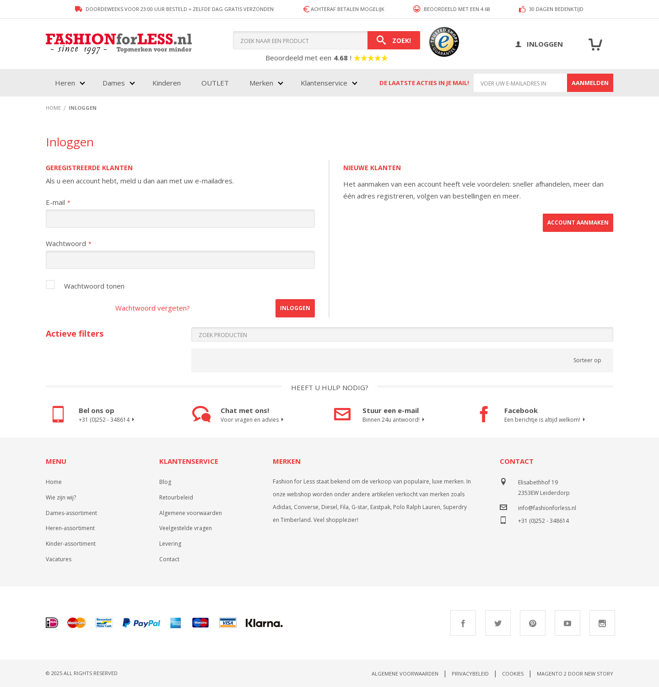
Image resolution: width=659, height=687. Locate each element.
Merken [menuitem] (261, 82)
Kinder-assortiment (71, 543)
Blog (165, 482)
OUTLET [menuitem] (215, 82)
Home (54, 482)
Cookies (513, 673)
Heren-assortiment (70, 528)
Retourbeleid (176, 497)
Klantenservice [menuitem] (324, 82)
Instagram (602, 623)
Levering (170, 543)
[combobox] (326, 40)
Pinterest (533, 623)
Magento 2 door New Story (575, 673)
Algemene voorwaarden (190, 513)
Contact (169, 559)
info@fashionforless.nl (547, 508)
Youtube (567, 623)
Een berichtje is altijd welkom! (546, 420)
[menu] (205, 83)
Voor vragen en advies (253, 420)
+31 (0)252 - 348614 (108, 420)
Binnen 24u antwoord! (394, 420)
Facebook (463, 623)
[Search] (393, 40)
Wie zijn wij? (61, 497)
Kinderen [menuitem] (166, 82)
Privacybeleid (470, 673)
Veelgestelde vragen (185, 528)
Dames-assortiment (71, 513)
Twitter (498, 623)
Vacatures (58, 559)
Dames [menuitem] (114, 82)
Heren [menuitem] (65, 82)
